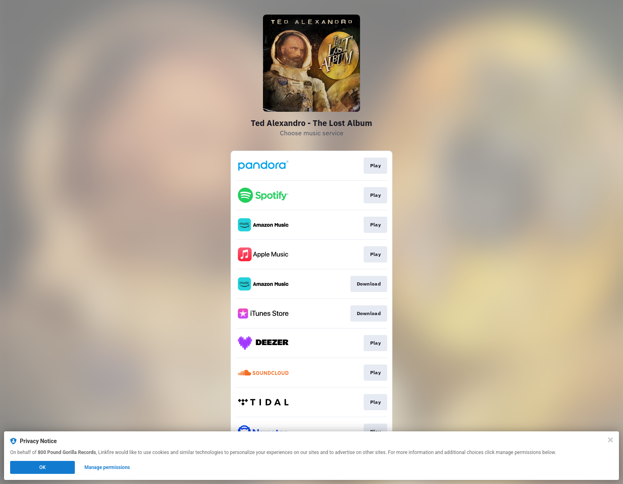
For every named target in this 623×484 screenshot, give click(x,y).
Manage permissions (107, 467)
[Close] (610, 439)
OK (42, 467)
